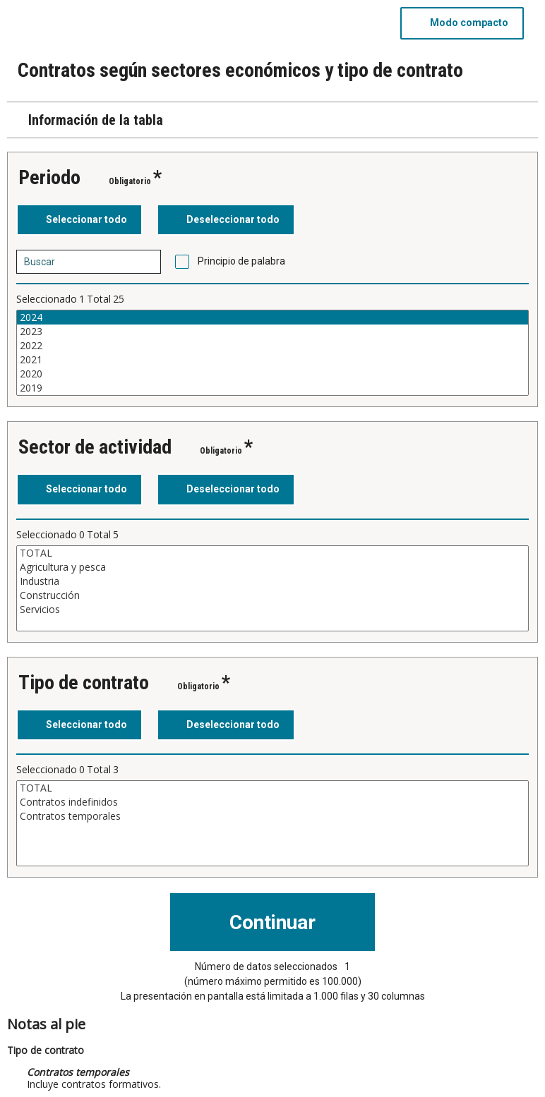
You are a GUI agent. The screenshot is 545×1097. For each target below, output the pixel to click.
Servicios (272, 609)
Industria (272, 581)
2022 (272, 346)
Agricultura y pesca (272, 567)
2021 (272, 360)
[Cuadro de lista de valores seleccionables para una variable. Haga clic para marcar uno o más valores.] (272, 353)
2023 (272, 332)
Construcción (272, 595)
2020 (272, 374)
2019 (272, 388)
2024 (272, 317)
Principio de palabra (241, 261)
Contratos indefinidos (272, 802)
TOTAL (272, 553)
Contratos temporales (272, 816)
